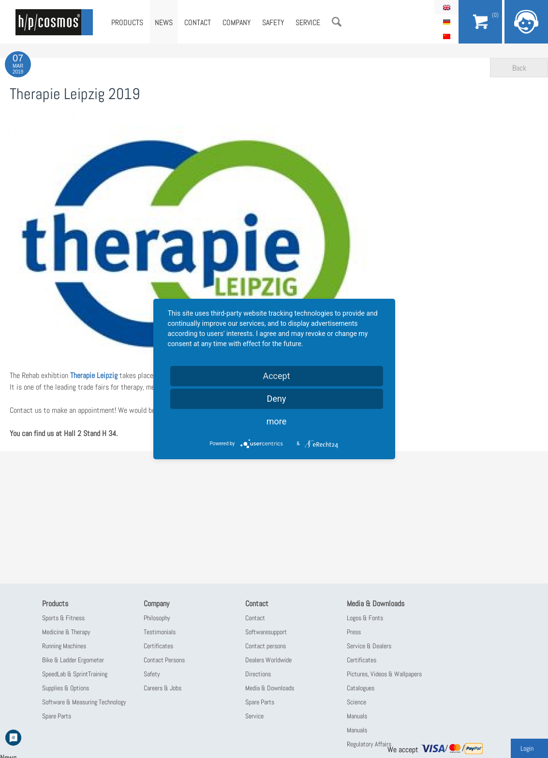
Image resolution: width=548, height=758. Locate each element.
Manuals (357, 716)
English (446, 7)
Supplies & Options (65, 688)
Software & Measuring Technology (84, 702)
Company (236, 22)
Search (336, 22)
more (277, 421)
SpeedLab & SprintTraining (74, 674)
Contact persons (265, 645)
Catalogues (360, 688)
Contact (197, 22)
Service (308, 22)
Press (354, 631)
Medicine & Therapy (66, 631)
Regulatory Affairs (369, 744)
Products (127, 22)
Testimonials (160, 631)
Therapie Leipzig (94, 375)
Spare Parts (56, 716)
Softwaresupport (266, 631)
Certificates (158, 645)
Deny (276, 399)
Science (356, 702)
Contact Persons (164, 660)
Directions (258, 674)
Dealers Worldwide (268, 660)
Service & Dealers (369, 645)
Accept (276, 376)
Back (519, 68)
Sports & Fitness (63, 617)
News (164, 22)
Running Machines (64, 645)
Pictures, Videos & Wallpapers (384, 674)
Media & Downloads (269, 688)
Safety (273, 22)
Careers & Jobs (162, 688)
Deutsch (446, 22)
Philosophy (157, 617)
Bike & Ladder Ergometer (73, 660)
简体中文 (446, 36)
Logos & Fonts (365, 617)
